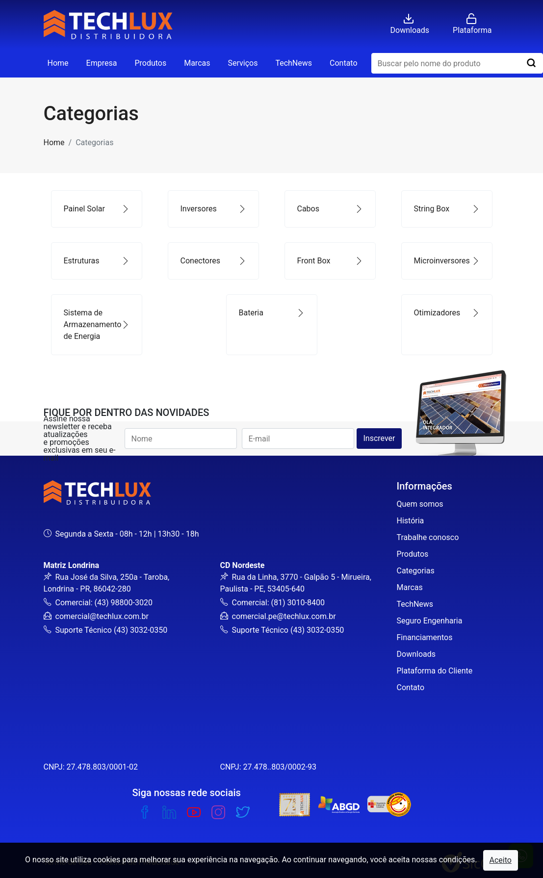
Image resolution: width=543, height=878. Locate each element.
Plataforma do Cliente (435, 670)
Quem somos (420, 504)
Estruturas (96, 260)
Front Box (330, 260)
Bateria (272, 312)
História (410, 520)
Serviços (243, 63)
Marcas (197, 63)
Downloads (416, 654)
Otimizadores (447, 312)
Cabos (330, 208)
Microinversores (447, 260)
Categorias (416, 570)
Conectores (213, 260)
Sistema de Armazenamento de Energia (96, 324)
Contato (344, 63)
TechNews (293, 63)
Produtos (150, 63)
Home (58, 63)
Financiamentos (425, 637)
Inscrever (379, 438)
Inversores (213, 208)
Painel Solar (96, 208)
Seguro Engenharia (430, 620)
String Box (447, 208)
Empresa (101, 63)
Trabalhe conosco (428, 537)
